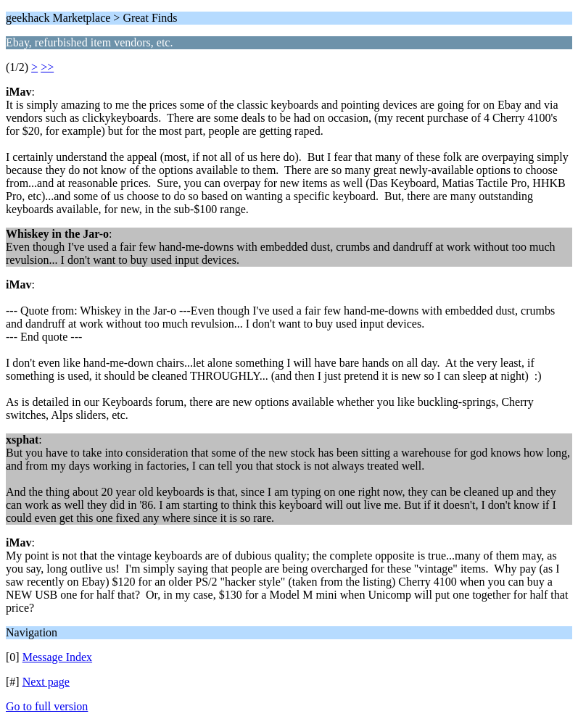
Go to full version (47, 706)
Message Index (57, 657)
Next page (46, 682)
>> (47, 67)
